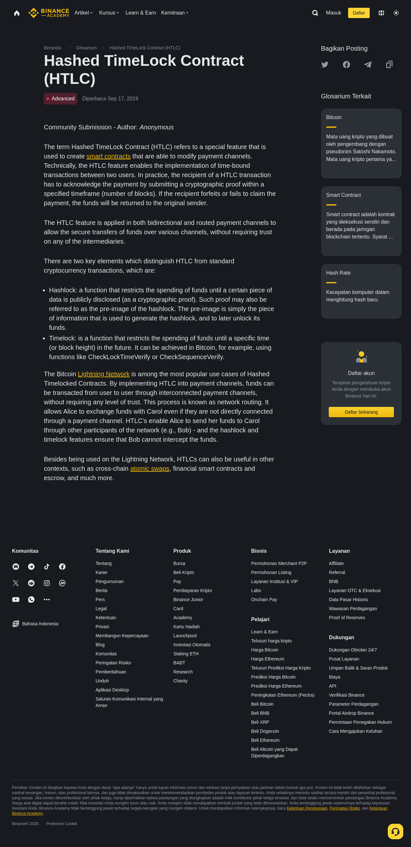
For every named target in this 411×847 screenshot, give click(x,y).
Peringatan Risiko (113, 662)
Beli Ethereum (265, 740)
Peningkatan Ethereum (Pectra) (283, 695)
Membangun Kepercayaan (121, 635)
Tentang (103, 563)
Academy (182, 617)
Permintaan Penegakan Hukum (360, 722)
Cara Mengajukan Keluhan (356, 731)
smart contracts (108, 156)
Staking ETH (186, 653)
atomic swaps (149, 468)
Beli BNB (260, 713)
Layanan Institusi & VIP (274, 581)
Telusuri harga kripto (271, 640)
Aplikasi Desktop (112, 689)
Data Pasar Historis (348, 599)
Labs (256, 590)
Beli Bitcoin (262, 704)
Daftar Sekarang (361, 412)
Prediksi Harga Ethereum (276, 686)
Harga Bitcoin (264, 649)
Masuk (333, 12)
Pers (100, 599)
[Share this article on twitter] (325, 64)
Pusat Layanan (344, 658)
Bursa (179, 563)
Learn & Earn (264, 631)
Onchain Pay (264, 599)
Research (183, 671)
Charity (180, 680)
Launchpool (184, 635)
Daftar (359, 12)
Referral (337, 572)
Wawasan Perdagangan (353, 608)
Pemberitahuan (110, 671)
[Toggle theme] (396, 12)
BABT (179, 662)
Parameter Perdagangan (353, 704)
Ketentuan (105, 617)
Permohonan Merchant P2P (279, 563)
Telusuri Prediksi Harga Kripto (281, 668)
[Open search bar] (313, 13)
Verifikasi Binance (347, 695)
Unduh (102, 680)
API (332, 686)
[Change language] (381, 13)
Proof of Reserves (347, 617)
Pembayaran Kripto (192, 590)
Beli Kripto (183, 572)
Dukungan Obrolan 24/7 (353, 649)
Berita (101, 590)
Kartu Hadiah (186, 626)
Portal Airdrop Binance (351, 713)
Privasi (102, 626)
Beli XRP (260, 722)
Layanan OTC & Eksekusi (355, 590)
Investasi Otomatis (191, 644)
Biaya (334, 677)
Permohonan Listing (271, 572)
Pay (177, 581)
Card (178, 608)
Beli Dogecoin (265, 731)
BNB (333, 581)
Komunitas (106, 653)
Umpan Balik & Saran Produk (358, 668)
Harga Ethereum (268, 658)
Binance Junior (188, 599)
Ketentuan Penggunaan (307, 808)
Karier (101, 572)
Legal (100, 608)
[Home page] (48, 13)
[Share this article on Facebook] (346, 64)
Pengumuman (109, 581)
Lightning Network (104, 374)
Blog (100, 644)
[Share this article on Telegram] (368, 64)
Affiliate (336, 563)
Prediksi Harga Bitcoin (273, 677)
